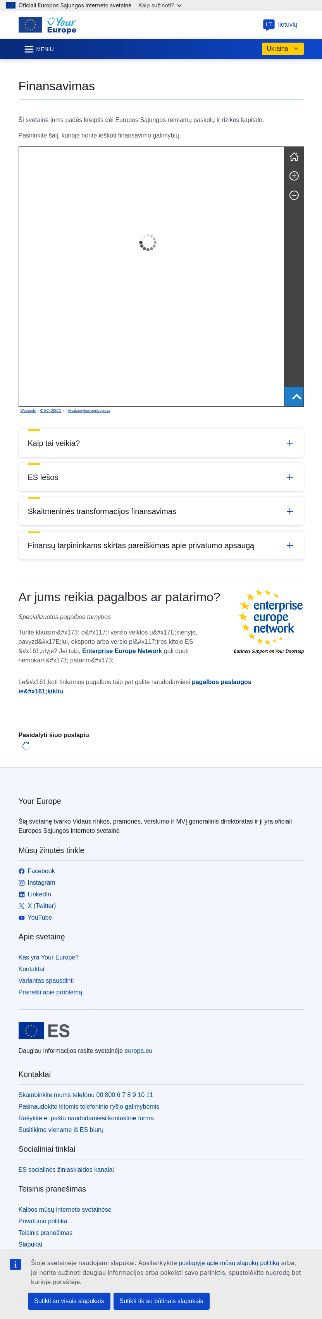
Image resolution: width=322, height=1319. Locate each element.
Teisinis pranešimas (46, 1233)
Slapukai (30, 1244)
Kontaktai (32, 969)
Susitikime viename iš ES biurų (61, 1129)
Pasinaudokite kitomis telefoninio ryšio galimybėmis (89, 1106)
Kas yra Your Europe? (49, 957)
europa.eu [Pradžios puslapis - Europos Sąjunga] (138, 1050)
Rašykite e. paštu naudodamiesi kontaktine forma (86, 1118)
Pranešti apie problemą (51, 992)
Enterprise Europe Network (122, 651)
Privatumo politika (43, 1221)
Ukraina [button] (283, 49)
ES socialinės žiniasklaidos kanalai (66, 1169)
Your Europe (40, 801)
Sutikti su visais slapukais (69, 1301)
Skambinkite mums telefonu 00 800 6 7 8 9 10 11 (86, 1095)
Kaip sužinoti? (160, 5)
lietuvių (280, 24)
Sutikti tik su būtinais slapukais (161, 1301)
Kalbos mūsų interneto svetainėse (65, 1209)
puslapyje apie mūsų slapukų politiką (229, 1263)
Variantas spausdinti (46, 980)
